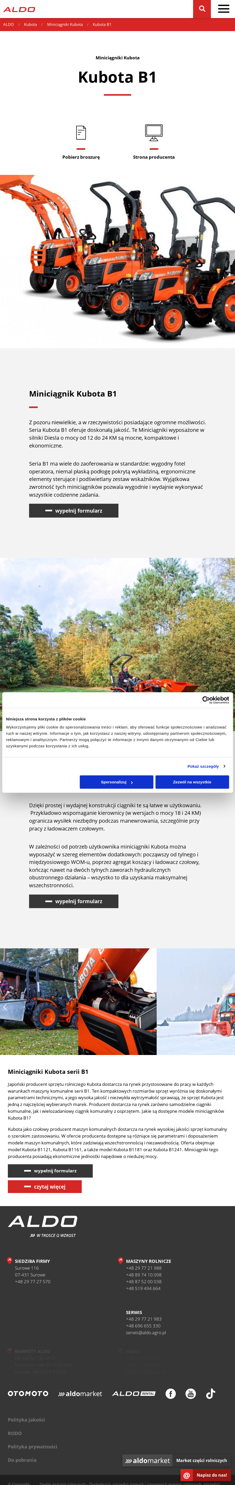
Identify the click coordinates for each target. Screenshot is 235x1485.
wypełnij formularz (78, 513)
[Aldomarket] (80, 1396)
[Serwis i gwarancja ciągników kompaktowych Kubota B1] (117, 1004)
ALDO (8, 24)
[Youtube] (190, 1396)
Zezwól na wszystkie (192, 782)
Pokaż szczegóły (203, 766)
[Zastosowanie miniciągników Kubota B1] (39, 1004)
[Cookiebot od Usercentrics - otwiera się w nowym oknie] (206, 700)
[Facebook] (171, 1396)
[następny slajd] (230, 1009)
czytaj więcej (49, 1186)
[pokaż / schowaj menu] (223, 9)
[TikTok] (210, 1396)
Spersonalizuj (117, 782)
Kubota (30, 24)
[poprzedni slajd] (5, 1009)
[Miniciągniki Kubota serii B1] (196, 1004)
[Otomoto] (28, 1396)
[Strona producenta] (154, 141)
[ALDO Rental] (134, 1396)
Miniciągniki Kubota (65, 24)
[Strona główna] (19, 9)
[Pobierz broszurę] (81, 141)
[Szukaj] (202, 9)
